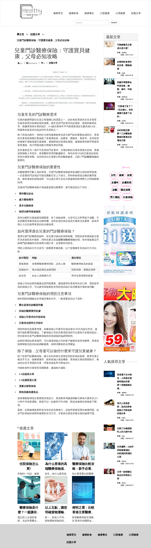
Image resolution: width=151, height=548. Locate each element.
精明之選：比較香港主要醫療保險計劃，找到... (83, 512)
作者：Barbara (122, 97)
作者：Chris (121, 418)
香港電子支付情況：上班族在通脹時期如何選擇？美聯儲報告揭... (124, 381)
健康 (121, 175)
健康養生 (89, 13)
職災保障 (125, 189)
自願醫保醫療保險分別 (68, 239)
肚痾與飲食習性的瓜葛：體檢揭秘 (124, 65)
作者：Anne (121, 483)
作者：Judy (121, 73)
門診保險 (27, 243)
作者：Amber (122, 53)
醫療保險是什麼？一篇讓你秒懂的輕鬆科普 (29, 512)
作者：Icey (121, 436)
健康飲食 (73, 13)
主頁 (20, 34)
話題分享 (136, 13)
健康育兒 (58, 13)
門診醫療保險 (89, 156)
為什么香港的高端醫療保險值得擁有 (56, 468)
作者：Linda (121, 121)
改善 (129, 175)
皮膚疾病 (126, 182)
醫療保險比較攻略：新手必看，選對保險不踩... (83, 468)
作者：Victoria (122, 145)
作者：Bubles (122, 393)
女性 (113, 175)
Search (114, 22)
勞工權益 (115, 197)
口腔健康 (105, 13)
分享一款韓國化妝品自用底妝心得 (124, 475)
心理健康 (120, 13)
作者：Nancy (121, 461)
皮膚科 (115, 182)
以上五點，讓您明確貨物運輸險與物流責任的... (56, 512)
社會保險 (128, 197)
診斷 (115, 189)
